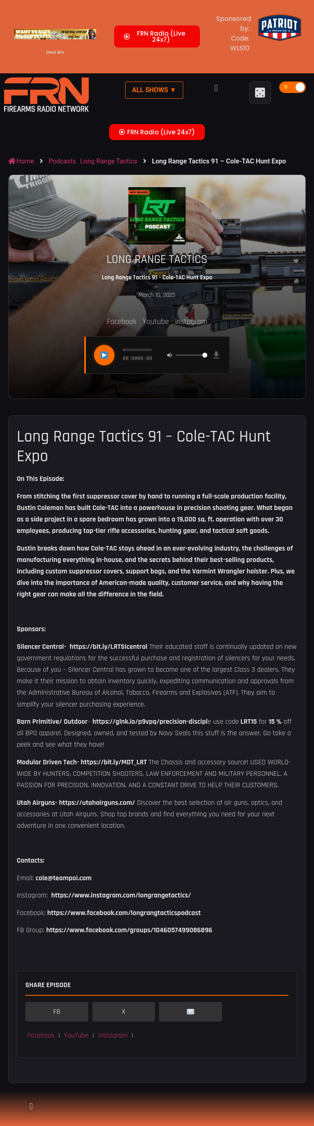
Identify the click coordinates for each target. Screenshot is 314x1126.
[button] (216, 88)
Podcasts (62, 161)
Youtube (156, 322)
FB (57, 1011)
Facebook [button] (40, 1035)
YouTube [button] (76, 1035)
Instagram (191, 322)
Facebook (121, 322)
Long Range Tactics (108, 161)
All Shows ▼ (154, 90)
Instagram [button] (113, 1035)
